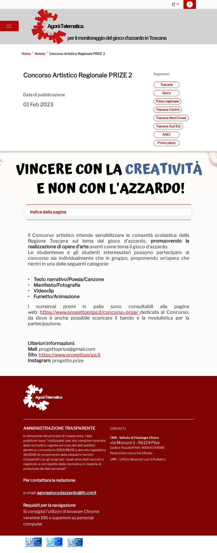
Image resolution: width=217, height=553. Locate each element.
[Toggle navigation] (9, 26)
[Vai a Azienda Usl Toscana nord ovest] (33, 542)
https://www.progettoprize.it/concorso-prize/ (90, 312)
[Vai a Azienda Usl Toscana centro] (54, 542)
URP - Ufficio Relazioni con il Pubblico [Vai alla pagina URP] (137, 459)
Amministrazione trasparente (59, 428)
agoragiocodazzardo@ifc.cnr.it (66, 492)
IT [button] (175, 4)
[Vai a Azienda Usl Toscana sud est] (75, 542)
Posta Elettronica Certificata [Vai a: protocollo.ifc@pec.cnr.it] (131, 453)
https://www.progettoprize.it (69, 354)
